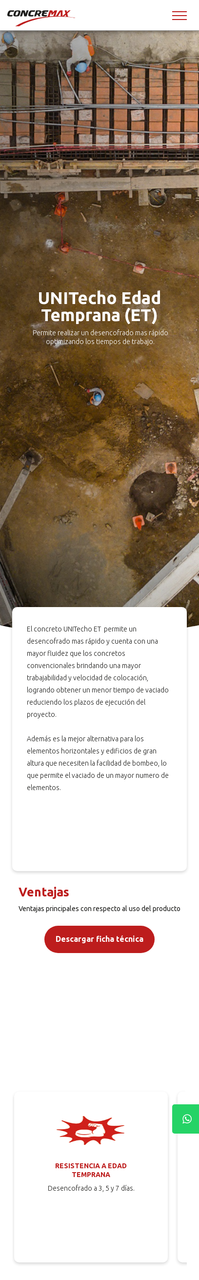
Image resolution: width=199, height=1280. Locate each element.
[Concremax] (42, 18)
